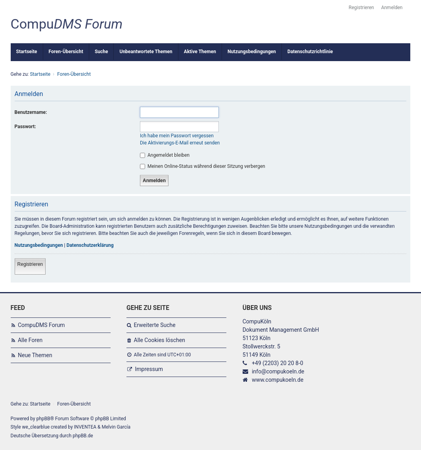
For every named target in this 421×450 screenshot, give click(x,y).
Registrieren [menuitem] (361, 7)
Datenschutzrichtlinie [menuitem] (310, 51)
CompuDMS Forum (41, 325)
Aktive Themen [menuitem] (200, 51)
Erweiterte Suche (155, 325)
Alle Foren (30, 340)
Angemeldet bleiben (164, 155)
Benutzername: (31, 112)
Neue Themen (35, 355)
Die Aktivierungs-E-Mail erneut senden (180, 143)
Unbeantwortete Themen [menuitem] (145, 51)
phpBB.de (83, 435)
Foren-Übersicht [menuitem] (66, 51)
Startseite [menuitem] (26, 51)
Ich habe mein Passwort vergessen (177, 135)
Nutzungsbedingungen (39, 245)
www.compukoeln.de (277, 380)
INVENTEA (85, 427)
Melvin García (116, 427)
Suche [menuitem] (101, 51)
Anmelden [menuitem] (391, 7)
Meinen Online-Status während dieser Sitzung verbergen (202, 166)
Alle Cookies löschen (159, 340)
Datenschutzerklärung (90, 245)
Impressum (149, 369)
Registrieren (30, 264)
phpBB (43, 418)
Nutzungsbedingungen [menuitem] (252, 51)
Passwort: (25, 126)
